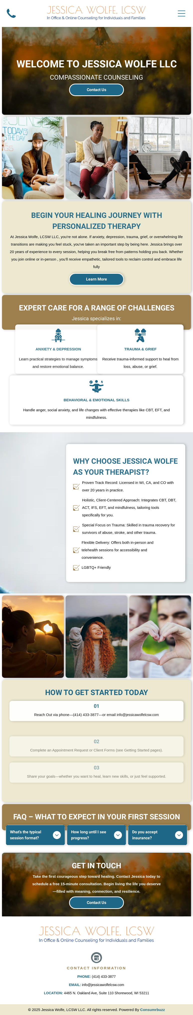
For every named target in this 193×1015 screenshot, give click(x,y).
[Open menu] (181, 13)
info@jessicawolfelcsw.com (103, 985)
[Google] (96, 958)
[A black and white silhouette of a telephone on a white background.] (11, 20)
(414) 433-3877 (104, 977)
